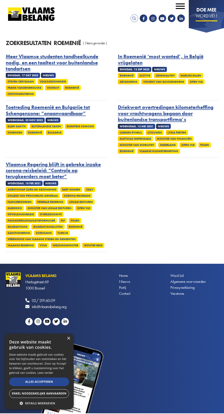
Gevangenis (128, 82)
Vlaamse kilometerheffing (158, 151)
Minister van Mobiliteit (137, 145)
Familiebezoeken (20, 202)
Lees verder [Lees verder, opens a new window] (45, 373)
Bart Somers (71, 189)
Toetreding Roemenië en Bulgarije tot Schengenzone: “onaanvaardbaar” (48, 110)
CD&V (89, 189)
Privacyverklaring (183, 288)
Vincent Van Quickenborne (163, 82)
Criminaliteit (165, 75)
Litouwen (155, 132)
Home (123, 275)
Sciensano (44, 233)
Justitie (144, 75)
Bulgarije (54, 132)
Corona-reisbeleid (77, 196)
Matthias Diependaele (135, 139)
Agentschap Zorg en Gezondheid (32, 189)
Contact (125, 294)
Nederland (168, 145)
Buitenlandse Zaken (46, 126)
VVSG (43, 245)
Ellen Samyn (17, 126)
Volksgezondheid (53, 81)
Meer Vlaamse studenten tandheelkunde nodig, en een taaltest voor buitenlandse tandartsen (52, 63)
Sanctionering (19, 233)
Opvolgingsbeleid (21, 214)
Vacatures (177, 294)
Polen (204, 145)
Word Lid (177, 275)
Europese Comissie (80, 126)
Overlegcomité (51, 214)
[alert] (39, 371)
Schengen (15, 132)
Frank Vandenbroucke (24, 88)
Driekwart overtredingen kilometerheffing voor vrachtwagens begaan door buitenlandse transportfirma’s (165, 113)
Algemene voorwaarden (188, 281)
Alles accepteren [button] (39, 382)
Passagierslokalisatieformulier (31, 220)
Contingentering (21, 94)
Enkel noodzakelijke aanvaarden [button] (39, 393)
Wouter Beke (93, 245)
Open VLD (196, 82)
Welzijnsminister (65, 245)
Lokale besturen (81, 202)
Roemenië (72, 88)
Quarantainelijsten (48, 227)
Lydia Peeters (177, 132)
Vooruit (53, 88)
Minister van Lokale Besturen (49, 208)
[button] (39, 403)
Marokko (15, 208)
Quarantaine (17, 227)
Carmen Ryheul (131, 132)
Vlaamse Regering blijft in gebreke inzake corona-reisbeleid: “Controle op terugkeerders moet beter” (53, 171)
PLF (63, 220)
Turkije (63, 233)
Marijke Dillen (190, 75)
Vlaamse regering (21, 245)
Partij (122, 288)
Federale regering (50, 202)
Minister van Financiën (174, 139)
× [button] (68, 338)
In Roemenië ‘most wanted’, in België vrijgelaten (161, 60)
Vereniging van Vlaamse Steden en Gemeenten (42, 239)
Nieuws (125, 281)
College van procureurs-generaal (33, 196)
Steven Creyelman (21, 81)
